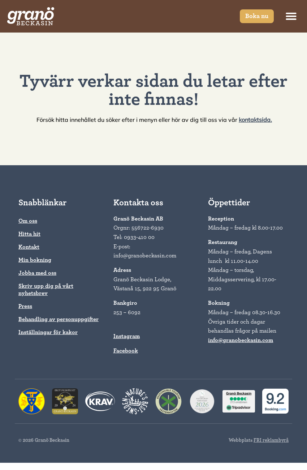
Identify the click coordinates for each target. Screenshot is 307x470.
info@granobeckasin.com (240, 340)
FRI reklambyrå (271, 440)
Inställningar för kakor (48, 332)
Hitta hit (29, 234)
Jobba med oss (37, 273)
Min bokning (34, 260)
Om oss (27, 221)
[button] (291, 16)
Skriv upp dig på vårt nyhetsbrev (45, 289)
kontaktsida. (255, 119)
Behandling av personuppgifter (58, 319)
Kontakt (28, 247)
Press (25, 306)
